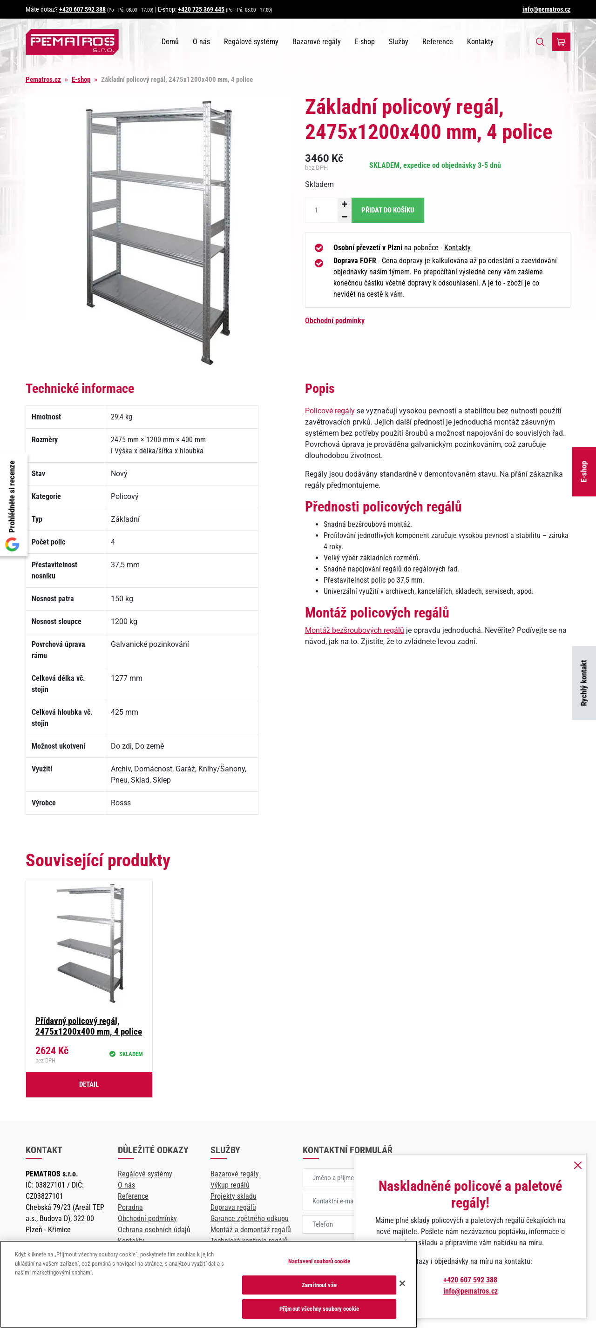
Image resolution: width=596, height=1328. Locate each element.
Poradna (130, 1207)
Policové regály (330, 410)
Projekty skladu (233, 1196)
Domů (170, 41)
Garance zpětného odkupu (249, 1218)
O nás (201, 41)
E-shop (584, 471)
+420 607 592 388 (82, 9)
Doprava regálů (233, 1207)
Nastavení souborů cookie (319, 1261)
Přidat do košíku (387, 210)
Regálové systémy (251, 41)
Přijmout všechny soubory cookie (319, 1308)
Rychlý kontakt (584, 683)
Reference (437, 41)
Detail (89, 1084)
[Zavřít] (402, 1283)
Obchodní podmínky (335, 320)
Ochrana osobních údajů (154, 1229)
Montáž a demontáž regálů (250, 1229)
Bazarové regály (316, 41)
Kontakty (480, 41)
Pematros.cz (43, 79)
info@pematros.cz (546, 9)
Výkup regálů (230, 1185)
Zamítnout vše (319, 1285)
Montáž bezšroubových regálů (354, 630)
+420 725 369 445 (201, 9)
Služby (398, 41)
